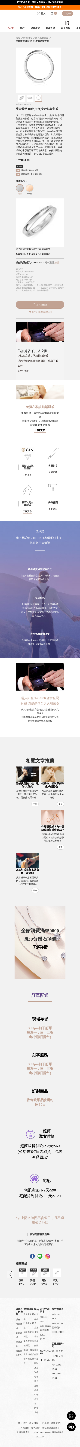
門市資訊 (67, 13)
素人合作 (35, 1428)
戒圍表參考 (44, 249)
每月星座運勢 (36, 1327)
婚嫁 (36, 1390)
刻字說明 (20, 249)
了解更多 (40, 430)
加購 (56, 262)
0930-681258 (57, 1323)
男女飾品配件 (19, 1353)
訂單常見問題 (29, 1325)
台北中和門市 (44, 1310)
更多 (35, 804)
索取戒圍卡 (32, 249)
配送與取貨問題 (29, 1334)
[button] (40, 742)
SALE (11, 28)
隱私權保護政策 (50, 1428)
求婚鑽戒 (35, 28)
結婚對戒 (50, 28)
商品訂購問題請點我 (40, 312)
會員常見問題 (29, 1316)
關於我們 (22, 1423)
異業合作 (24, 1428)
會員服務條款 (23, 1432)
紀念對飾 (65, 28)
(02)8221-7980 (44, 1319)
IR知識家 (36, 1316)
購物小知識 (29, 1350)
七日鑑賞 (44, 1423)
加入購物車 (40, 305)
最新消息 (36, 1338)
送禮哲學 (36, 1374)
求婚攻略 (36, 1410)
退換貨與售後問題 (29, 1343)
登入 (41, 13)
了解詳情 (40, 947)
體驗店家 (36, 1365)
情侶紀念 (36, 1383)
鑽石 (22, 28)
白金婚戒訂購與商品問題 (29, 1359)
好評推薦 (36, 1356)
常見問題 (33, 1423)
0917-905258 (45, 1326)
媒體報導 (36, 1347)
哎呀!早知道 (36, 1399)
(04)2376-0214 (56, 1316)
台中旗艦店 (58, 1309)
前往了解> (23, 371)
